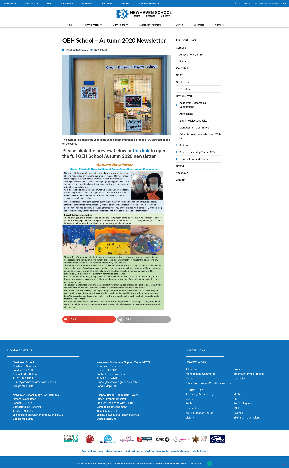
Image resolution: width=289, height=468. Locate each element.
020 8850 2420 (108, 378)
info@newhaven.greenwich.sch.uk (36, 382)
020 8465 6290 (24, 410)
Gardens (10, 3)
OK (209, 463)
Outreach (87, 3)
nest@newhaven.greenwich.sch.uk (119, 382)
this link (141, 150)
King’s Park (31, 3)
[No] (284, 463)
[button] (92, 24)
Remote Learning (149, 3)
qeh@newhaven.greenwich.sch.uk (119, 414)
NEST (50, 3)
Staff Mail (125, 3)
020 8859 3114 (24, 378)
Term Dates (106, 3)
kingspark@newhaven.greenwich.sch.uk (39, 414)
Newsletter (100, 49)
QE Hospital (67, 3)
